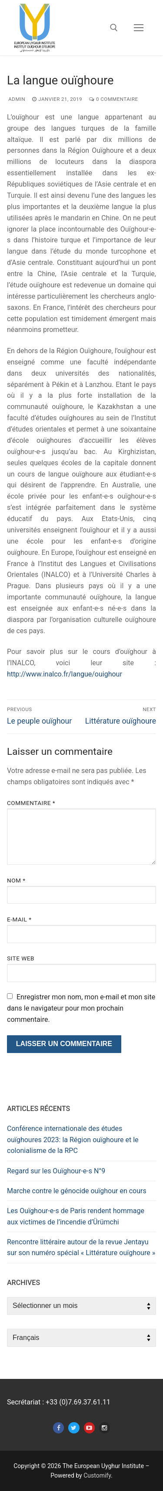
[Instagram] (104, 1427)
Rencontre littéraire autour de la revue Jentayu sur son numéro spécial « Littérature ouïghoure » (81, 1247)
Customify (97, 1475)
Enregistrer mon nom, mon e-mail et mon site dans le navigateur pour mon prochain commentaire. (81, 1008)
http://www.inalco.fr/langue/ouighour (64, 674)
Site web (20, 958)
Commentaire (31, 802)
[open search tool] (114, 28)
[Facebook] (58, 1427)
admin (16, 99)
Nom (16, 880)
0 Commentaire (113, 99)
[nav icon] (139, 28)
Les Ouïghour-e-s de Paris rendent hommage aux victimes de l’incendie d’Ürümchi (75, 1216)
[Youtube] (89, 1427)
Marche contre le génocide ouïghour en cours (76, 1191)
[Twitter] (73, 1427)
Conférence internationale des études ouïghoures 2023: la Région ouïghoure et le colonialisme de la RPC (73, 1139)
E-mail (19, 919)
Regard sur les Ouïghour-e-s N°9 (56, 1171)
